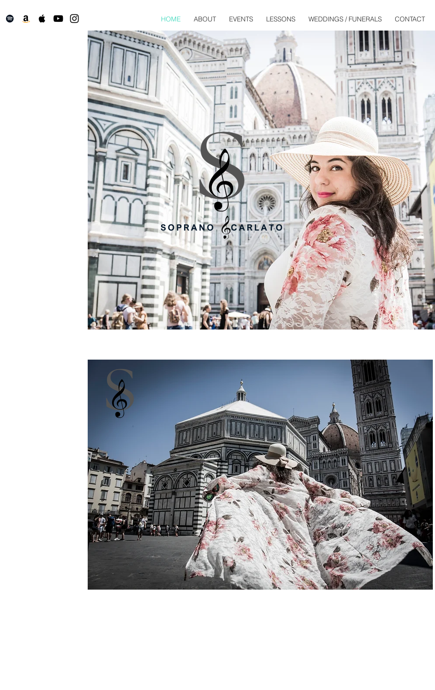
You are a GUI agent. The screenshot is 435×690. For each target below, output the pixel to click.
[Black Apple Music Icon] (42, 18)
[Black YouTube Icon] (58, 18)
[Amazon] (26, 18)
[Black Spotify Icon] (10, 18)
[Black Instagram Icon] (74, 18)
